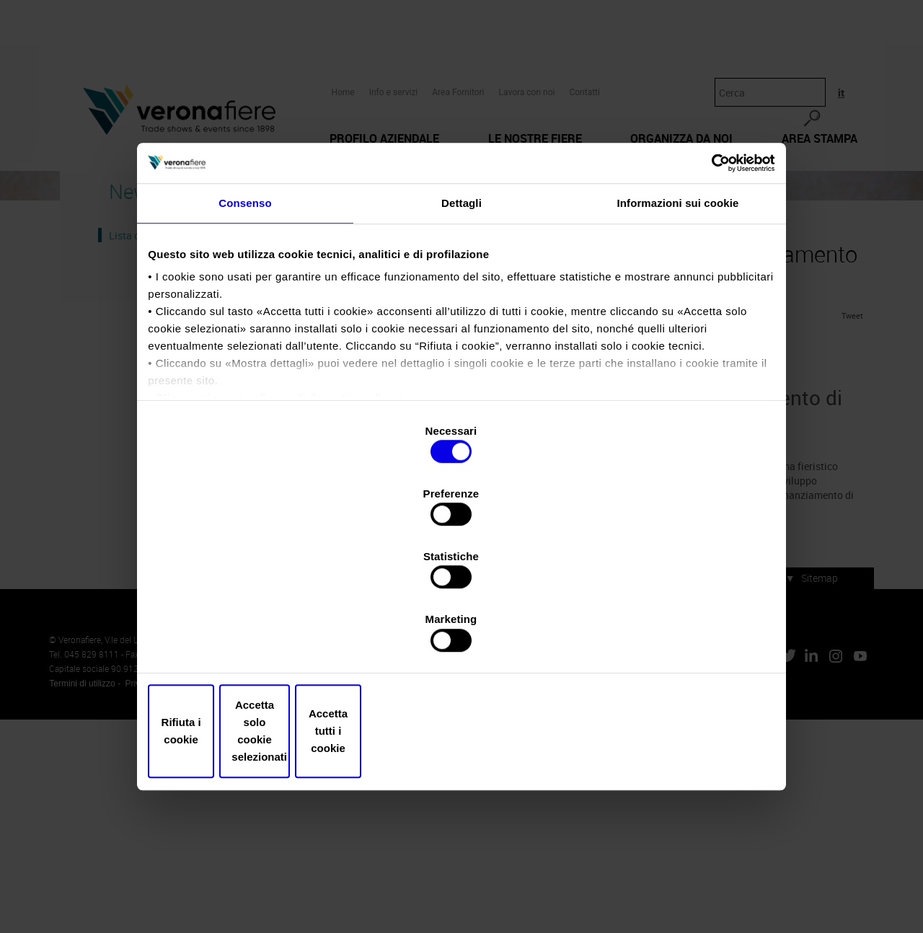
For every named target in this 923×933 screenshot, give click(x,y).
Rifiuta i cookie (254, 637)
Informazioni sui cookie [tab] (678, 333)
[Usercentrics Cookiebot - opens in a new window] (707, 285)
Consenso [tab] (244, 333)
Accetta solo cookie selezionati (461, 637)
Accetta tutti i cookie (669, 637)
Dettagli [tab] (461, 333)
